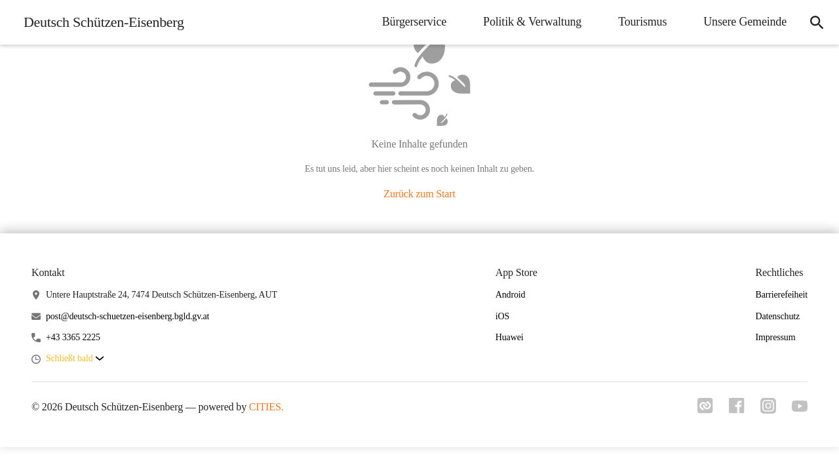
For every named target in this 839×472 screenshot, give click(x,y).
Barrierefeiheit (781, 295)
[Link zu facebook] (737, 409)
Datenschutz (777, 316)
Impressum (775, 337)
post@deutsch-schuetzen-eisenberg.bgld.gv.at (127, 316)
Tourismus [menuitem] (642, 21)
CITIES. (266, 406)
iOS (502, 316)
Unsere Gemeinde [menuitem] (745, 21)
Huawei (510, 337)
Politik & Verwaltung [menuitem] (532, 21)
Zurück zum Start (419, 193)
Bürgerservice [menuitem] (414, 21)
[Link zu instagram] (768, 409)
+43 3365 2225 (73, 337)
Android (511, 295)
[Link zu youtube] (800, 407)
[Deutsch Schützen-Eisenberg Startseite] (100, 22)
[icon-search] (816, 22)
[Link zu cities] (705, 409)
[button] (75, 359)
